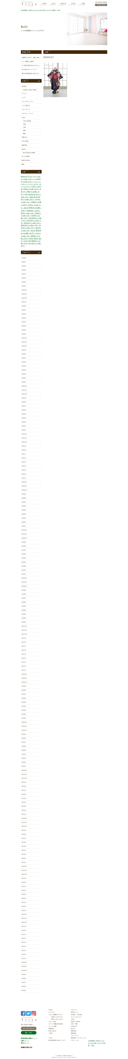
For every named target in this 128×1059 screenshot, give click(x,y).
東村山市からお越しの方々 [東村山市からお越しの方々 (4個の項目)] (32, 223)
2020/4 (24, 514)
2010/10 (24, 970)
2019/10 (24, 538)
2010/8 (24, 978)
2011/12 (24, 914)
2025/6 (24, 266)
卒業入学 (24, 137)
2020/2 (24, 522)
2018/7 (24, 598)
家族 (24, 133)
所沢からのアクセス (57, 1019)
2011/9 (24, 926)
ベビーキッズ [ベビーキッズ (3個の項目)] (27, 186)
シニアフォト (75, 1035)
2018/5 (24, 606)
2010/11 (24, 966)
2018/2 (24, 618)
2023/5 (24, 366)
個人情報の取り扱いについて (57, 1040)
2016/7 (24, 694)
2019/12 (24, 530)
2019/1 (24, 574)
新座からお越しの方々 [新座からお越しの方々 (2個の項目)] (28, 213)
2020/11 (24, 486)
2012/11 (24, 870)
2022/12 (24, 386)
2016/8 (24, 690)
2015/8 (24, 738)
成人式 (24, 149)
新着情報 (51, 1028)
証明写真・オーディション (79, 1038)
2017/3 (24, 662)
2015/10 (24, 730)
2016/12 (24, 674)
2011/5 (24, 942)
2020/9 (24, 494)
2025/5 (24, 270)
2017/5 (24, 654)
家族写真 (24, 145)
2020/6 (24, 506)
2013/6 (24, 842)
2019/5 (24, 558)
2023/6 (24, 362)
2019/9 (24, 542)
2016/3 (24, 710)
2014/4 (24, 802)
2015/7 (24, 742)
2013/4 (24, 850)
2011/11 (24, 918)
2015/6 (24, 746)
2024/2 (24, 330)
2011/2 (24, 954)
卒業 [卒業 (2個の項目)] (26, 194)
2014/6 (24, 794)
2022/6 (24, 410)
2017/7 (24, 646)
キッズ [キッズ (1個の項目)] (35, 182)
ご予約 (30, 1032)
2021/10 (24, 442)
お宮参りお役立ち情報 (29, 89)
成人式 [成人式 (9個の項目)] (26, 208)
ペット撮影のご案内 (28, 61)
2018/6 (24, 602)
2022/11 (24, 390)
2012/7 (24, 886)
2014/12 (24, 770)
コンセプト (52, 1012)
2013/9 (24, 830)
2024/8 (24, 306)
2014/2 (24, 810)
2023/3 (24, 374)
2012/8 (24, 882)
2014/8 (24, 786)
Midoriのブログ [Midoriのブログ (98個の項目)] (27, 176)
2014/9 (24, 782)
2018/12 (24, 578)
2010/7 (24, 982)
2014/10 (24, 778)
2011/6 (24, 938)
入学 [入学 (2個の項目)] (24, 192)
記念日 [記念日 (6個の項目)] (31, 238)
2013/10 (24, 826)
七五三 (24, 117)
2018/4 (24, 610)
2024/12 (24, 290)
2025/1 (24, 286)
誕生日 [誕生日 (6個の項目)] (36, 238)
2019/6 (24, 554)
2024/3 (24, 326)
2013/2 (24, 858)
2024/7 (24, 310)
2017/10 (24, 634)
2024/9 (24, 302)
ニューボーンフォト (28, 101)
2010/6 (24, 986)
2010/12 (24, 962)
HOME (50, 1010)
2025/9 (24, 258)
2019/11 (24, 534)
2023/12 (24, 338)
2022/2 (24, 426)
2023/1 (24, 382)
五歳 (24, 130)
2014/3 (24, 806)
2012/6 (24, 890)
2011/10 (24, 922)
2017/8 (24, 642)
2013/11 (24, 822)
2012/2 (24, 906)
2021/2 (24, 474)
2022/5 (24, 414)
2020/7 (24, 502)
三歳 (24, 127)
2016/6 (24, 698)
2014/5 (24, 798)
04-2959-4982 (101, 2)
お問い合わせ (101, 5)
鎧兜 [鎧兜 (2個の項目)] (29, 241)
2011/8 (24, 930)
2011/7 (24, 934)
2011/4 (24, 946)
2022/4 (24, 418)
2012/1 (24, 910)
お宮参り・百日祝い (77, 1014)
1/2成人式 (74, 1026)
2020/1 (24, 526)
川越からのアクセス (57, 1017)
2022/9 (24, 398)
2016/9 (24, 686)
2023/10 (24, 346)
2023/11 (24, 342)
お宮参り (24, 86)
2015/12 (24, 722)
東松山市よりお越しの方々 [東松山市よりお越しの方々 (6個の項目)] (30, 225)
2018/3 (24, 614)
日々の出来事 (26, 156)
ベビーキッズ (26, 109)
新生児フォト (75, 1012)
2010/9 (24, 974)
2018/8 (24, 594)
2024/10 (24, 298)
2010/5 (24, 990)
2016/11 (24, 678)
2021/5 (24, 462)
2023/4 (24, 370)
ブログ (50, 1038)
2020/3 (24, 518)
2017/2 (24, 666)
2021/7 (24, 454)
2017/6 (24, 650)
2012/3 (24, 902)
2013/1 (24, 862)
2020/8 (24, 498)
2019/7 (24, 550)
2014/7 (24, 790)
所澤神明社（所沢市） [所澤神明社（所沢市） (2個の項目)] (34, 210)
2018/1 (24, 622)
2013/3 (24, 854)
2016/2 (24, 714)
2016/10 (24, 682)
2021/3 (24, 470)
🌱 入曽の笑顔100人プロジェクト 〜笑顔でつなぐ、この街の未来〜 (32, 65)
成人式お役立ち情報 (29, 152)
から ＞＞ (29, 1038)
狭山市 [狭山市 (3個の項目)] (33, 230)
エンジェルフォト (76, 1017)
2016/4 (24, 706)
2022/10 (24, 394)
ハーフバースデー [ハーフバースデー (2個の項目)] (32, 184)
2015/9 (24, 734)
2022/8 (24, 402)
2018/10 (24, 586)
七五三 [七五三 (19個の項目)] (34, 186)
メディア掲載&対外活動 (56, 1024)
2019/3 (24, 566)
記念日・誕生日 (75, 1021)
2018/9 (24, 590)
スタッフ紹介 (52, 1021)
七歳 (24, 124)
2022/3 (24, 422)
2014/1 (24, 814)
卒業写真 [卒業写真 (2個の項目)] (30, 194)
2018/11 (24, 582)
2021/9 (24, 446)
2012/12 (24, 866)
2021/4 (24, 466)
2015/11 (24, 726)
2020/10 (24, 490)
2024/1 (24, 334)
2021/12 (24, 434)
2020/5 (24, 510)
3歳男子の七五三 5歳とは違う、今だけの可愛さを (32, 57)
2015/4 (24, 754)
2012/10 (24, 874)
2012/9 (24, 878)
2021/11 (24, 438)
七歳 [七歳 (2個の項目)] (38, 186)
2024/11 (24, 294)
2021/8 (24, 450)
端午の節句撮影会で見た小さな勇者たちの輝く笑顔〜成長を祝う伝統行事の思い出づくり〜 (32, 73)
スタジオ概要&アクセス (56, 1014)
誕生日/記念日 (26, 160)
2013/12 (24, 818)
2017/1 (24, 670)
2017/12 (24, 626)
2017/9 (24, 638)
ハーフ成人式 (26, 105)
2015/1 (24, 766)
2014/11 (24, 774)
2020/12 (24, 482)
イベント (24, 93)
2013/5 (24, 846)
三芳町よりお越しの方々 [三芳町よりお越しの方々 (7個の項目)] (31, 189)
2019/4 (24, 562)
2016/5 (24, 702)
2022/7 (24, 406)
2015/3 (24, 758)
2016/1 (24, 718)
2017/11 (24, 630)
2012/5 (24, 894)
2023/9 (24, 350)
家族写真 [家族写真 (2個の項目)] (32, 197)
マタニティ (74, 1010)
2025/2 (24, 282)
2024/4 (24, 322)
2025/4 (24, 274)
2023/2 (24, 378)
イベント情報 (52, 1026)
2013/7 (24, 838)
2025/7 (24, 262)
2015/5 (24, 750)
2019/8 (24, 546)
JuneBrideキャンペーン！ (29, 69)
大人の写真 (25, 141)
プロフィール (75, 1040)
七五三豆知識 (27, 121)
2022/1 (24, 430)
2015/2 (24, 762)
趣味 (23, 164)
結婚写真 (73, 1031)
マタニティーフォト (28, 113)
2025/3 (24, 278)
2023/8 (24, 354)
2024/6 (24, 314)
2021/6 (24, 458)
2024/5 (24, 318)
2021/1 (24, 478)
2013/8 (24, 834)
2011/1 (24, 958)
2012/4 (24, 898)
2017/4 (24, 658)
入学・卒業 (74, 1024)
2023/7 (24, 358)
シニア (24, 97)
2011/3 (24, 950)
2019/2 (24, 570)
